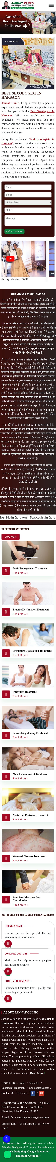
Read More (37, 1073)
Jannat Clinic (10, 102)
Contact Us (7, 1093)
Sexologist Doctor (39, 1087)
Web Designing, (17, 1151)
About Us (34, 1083)
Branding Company (28, 1155)
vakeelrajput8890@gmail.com (32, 1117)
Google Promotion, (38, 1151)
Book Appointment (14, 231)
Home (22, 1083)
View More (10, 536)
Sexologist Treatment (13, 1087)
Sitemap (22, 1093)
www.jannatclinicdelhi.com (18, 405)
